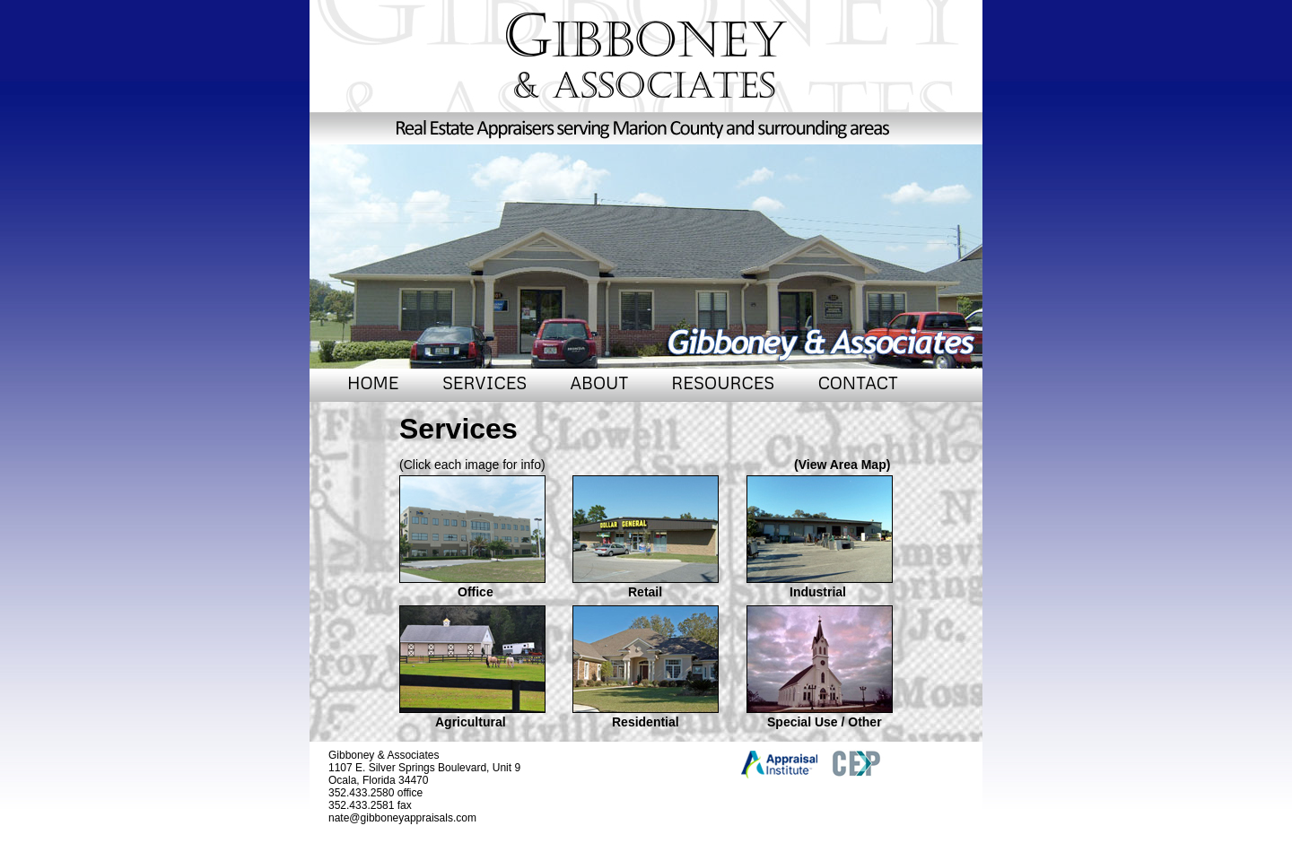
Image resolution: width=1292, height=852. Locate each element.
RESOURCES (722, 382)
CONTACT (858, 382)
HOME (373, 382)
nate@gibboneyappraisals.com (402, 818)
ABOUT (600, 382)
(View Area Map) (842, 464)
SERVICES (484, 382)
